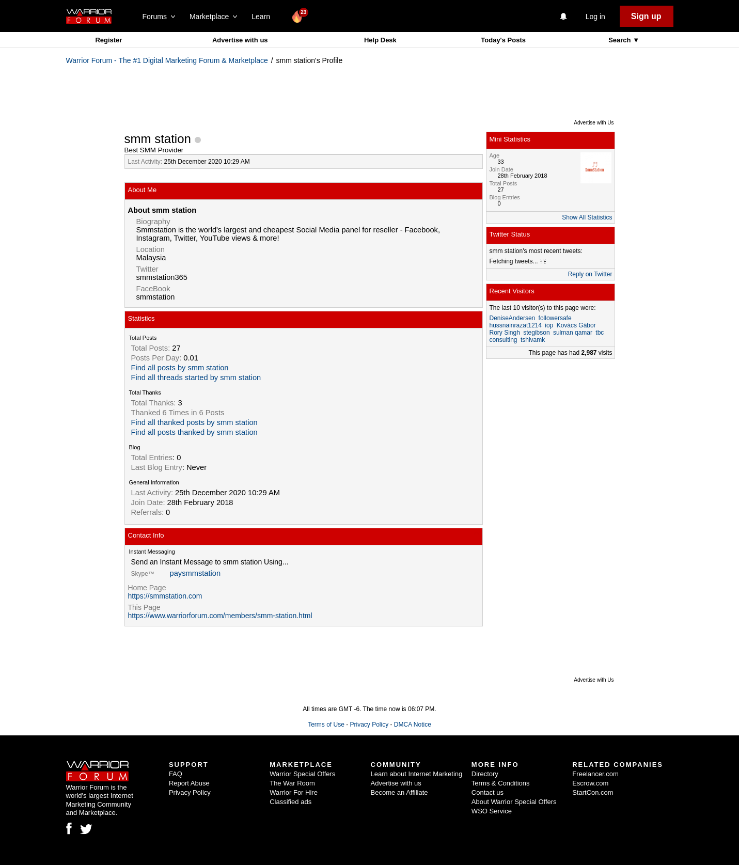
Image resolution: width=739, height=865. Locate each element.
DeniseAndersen (513, 318)
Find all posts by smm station (180, 368)
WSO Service (491, 811)
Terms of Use (326, 724)
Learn (263, 16)
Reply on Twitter (590, 274)
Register (108, 40)
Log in (595, 16)
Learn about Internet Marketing (417, 774)
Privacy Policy (369, 724)
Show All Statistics (587, 217)
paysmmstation (195, 573)
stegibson (536, 332)
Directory (484, 774)
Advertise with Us (594, 122)
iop (549, 325)
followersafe (555, 318)
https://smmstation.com (165, 596)
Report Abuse (189, 783)
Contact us (487, 792)
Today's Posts (503, 40)
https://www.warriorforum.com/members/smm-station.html (220, 615)
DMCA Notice (412, 724)
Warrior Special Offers (302, 774)
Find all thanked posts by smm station (194, 422)
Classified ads (290, 802)
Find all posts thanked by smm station (194, 432)
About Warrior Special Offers (514, 802)
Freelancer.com (595, 774)
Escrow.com (590, 783)
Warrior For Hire (294, 792)
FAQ (175, 774)
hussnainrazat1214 (516, 325)
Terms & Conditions (500, 783)
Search (620, 40)
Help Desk (380, 40)
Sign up (646, 16)
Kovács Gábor (576, 325)
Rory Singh (505, 332)
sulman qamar (572, 332)
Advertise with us (240, 40)
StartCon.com (592, 792)
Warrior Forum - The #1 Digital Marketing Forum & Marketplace (167, 60)
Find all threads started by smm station (196, 377)
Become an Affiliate (399, 792)
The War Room (292, 783)
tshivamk (533, 339)
